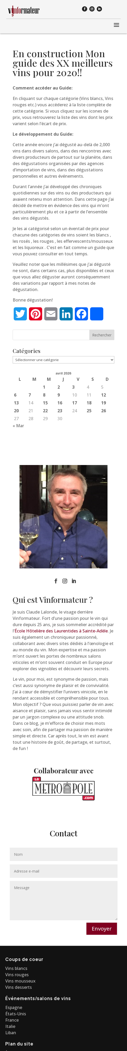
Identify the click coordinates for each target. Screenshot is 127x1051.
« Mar (18, 426)
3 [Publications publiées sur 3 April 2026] (73, 387)
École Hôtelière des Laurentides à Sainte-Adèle (61, 631)
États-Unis (15, 1014)
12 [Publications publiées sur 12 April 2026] (103, 395)
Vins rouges (17, 975)
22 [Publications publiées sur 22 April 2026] (45, 411)
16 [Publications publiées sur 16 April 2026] (59, 403)
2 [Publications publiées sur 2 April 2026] (58, 387)
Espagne (13, 1007)
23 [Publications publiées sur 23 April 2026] (59, 411)
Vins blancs (16, 968)
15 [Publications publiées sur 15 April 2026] (45, 403)
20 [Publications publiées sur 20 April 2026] (16, 411)
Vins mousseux (20, 981)
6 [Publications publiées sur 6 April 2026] (15, 395)
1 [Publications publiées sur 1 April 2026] (44, 387)
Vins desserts (18, 987)
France (12, 1020)
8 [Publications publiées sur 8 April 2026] (44, 395)
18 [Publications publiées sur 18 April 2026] (89, 403)
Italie (10, 1026)
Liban (10, 1033)
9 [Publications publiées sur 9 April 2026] (58, 395)
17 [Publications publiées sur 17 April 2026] (74, 403)
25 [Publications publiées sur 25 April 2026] (89, 411)
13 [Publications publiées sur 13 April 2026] (16, 403)
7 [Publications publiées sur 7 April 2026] (29, 395)
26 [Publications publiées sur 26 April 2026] (103, 411)
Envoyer (102, 928)
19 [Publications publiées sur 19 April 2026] (103, 403)
